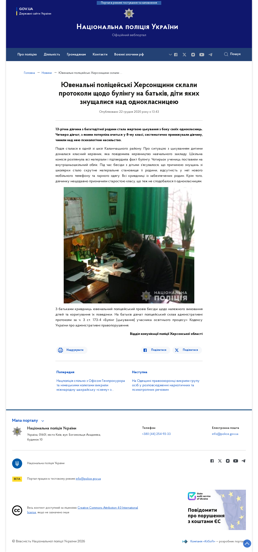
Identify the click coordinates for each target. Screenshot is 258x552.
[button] (28, 420)
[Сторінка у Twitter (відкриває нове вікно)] (184, 54)
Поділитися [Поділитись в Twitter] (191, 350)
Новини (47, 73)
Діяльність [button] (52, 54)
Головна (29, 73)
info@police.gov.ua (225, 434)
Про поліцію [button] (27, 54)
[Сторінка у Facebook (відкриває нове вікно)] (175, 54)
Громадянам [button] (76, 54)
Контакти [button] (100, 54)
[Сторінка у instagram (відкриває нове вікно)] (193, 54)
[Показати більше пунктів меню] (170, 54)
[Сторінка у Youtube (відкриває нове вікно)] (201, 54)
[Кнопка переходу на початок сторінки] (243, 543)
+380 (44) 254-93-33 (156, 434)
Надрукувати (71, 350)
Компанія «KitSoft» (202, 541)
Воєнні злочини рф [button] (129, 54)
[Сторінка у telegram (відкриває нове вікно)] (210, 54)
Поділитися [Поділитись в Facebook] (161, 350)
